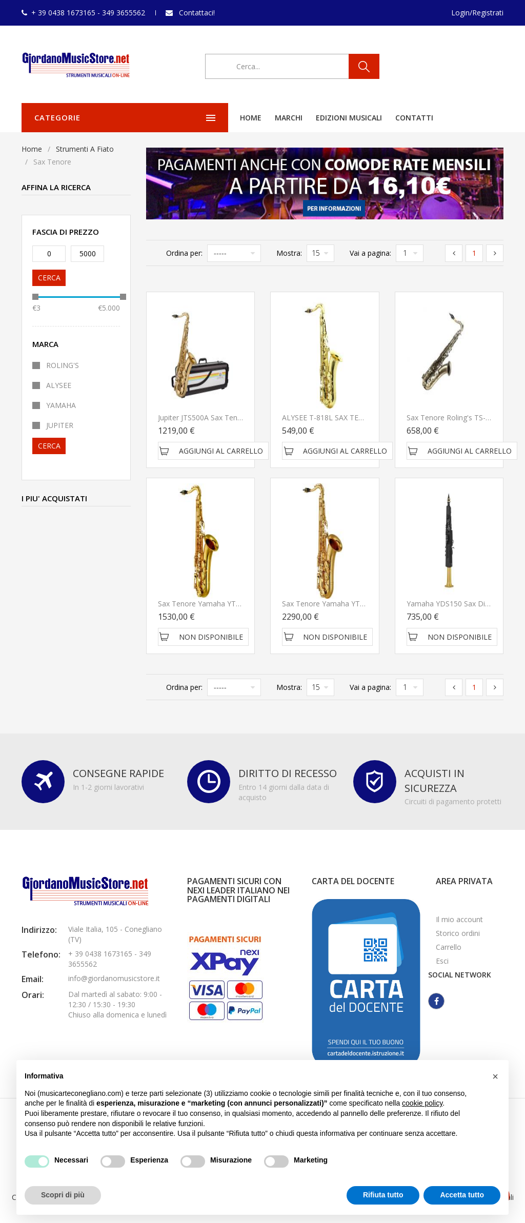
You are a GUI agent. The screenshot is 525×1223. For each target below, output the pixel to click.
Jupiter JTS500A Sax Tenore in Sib (213, 417)
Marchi (210, 118)
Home (172, 118)
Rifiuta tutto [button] (383, 1195)
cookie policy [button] (422, 1103)
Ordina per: (184, 253)
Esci (442, 961)
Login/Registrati (477, 12)
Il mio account (459, 919)
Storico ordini (458, 933)
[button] (495, 1076)
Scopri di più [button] (63, 1195)
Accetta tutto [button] (462, 1195)
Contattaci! (197, 12)
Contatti (336, 118)
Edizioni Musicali (270, 118)
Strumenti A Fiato (85, 149)
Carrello (448, 947)
